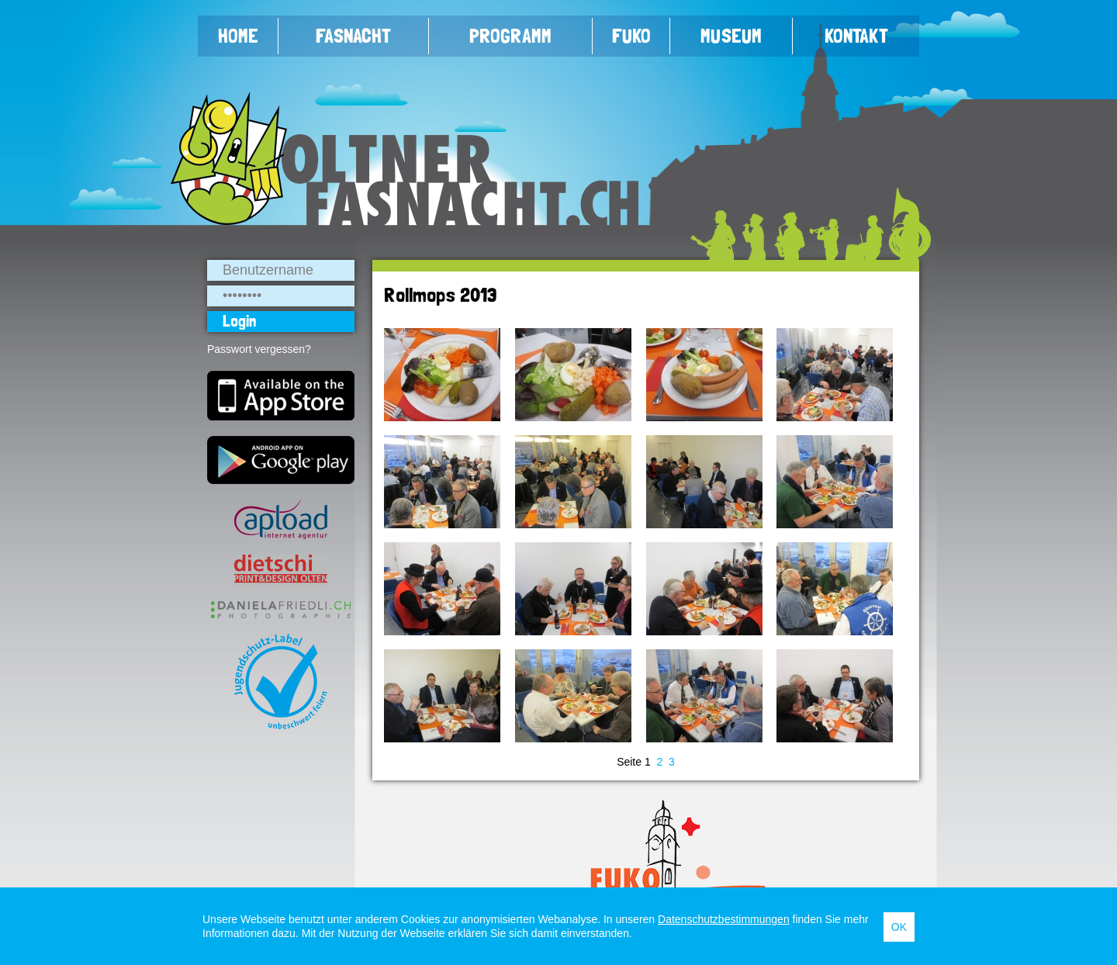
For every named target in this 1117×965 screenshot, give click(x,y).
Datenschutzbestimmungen (724, 919)
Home (238, 35)
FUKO (631, 35)
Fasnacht (353, 35)
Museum (731, 35)
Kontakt (856, 35)
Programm (510, 35)
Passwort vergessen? (259, 349)
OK (899, 927)
